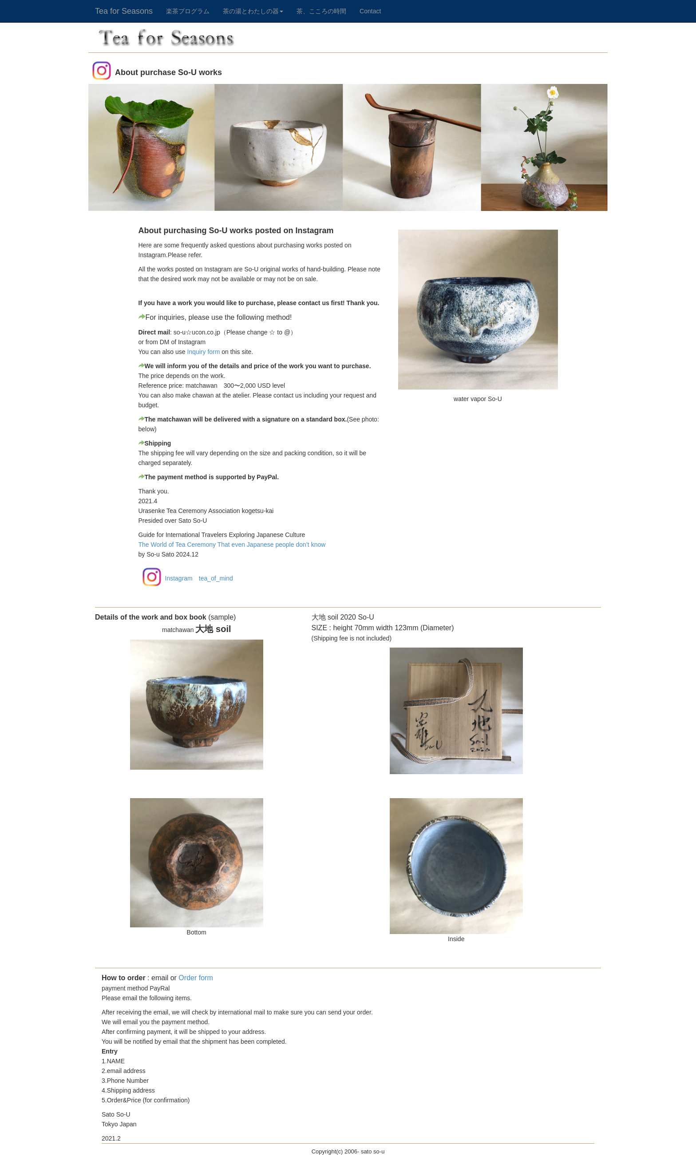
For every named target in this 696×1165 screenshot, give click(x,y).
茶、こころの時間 (321, 11)
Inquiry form (203, 351)
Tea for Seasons (124, 10)
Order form (195, 978)
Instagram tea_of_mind (199, 578)
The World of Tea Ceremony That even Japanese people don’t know (232, 544)
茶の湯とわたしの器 (253, 11)
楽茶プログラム (188, 11)
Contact (370, 11)
